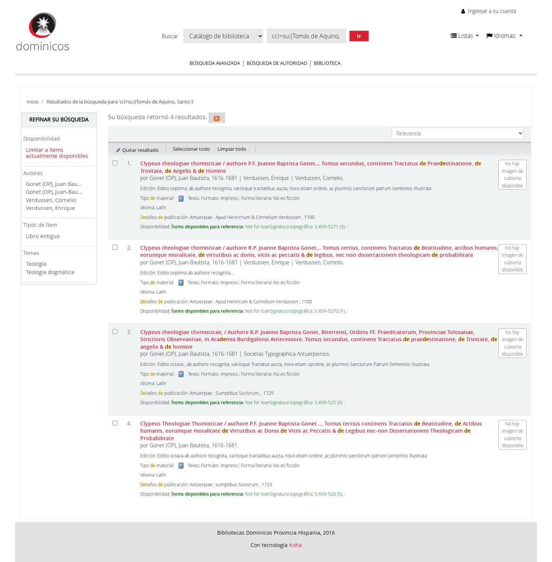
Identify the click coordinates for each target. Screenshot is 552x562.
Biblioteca (327, 63)
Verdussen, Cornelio (51, 200)
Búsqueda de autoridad (277, 63)
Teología (36, 263)
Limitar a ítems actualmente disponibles (57, 153)
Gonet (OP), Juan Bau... (54, 183)
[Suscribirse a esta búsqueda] (216, 117)
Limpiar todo (232, 148)
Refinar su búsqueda (58, 119)
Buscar (170, 36)
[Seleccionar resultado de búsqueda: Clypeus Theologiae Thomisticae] (114, 423)
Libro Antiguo (43, 236)
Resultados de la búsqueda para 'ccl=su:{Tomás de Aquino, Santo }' (120, 102)
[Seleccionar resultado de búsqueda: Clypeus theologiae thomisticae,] (114, 331)
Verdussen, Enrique (50, 207)
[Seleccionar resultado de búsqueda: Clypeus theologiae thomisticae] (114, 162)
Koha (295, 545)
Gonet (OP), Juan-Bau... (54, 191)
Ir (359, 35)
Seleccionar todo (191, 148)
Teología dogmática (50, 272)
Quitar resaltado (137, 150)
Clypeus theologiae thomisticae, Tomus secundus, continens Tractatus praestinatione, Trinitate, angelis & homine (318, 339)
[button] (465, 35)
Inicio (33, 102)
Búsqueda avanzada (215, 63)
